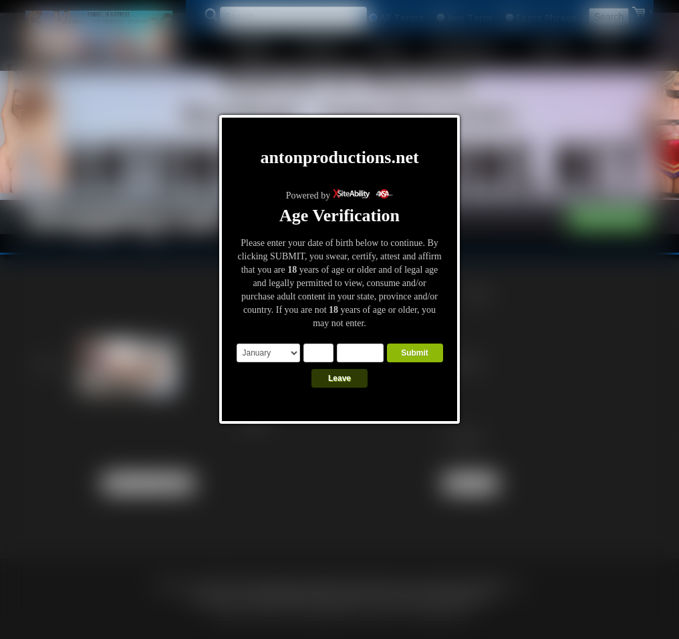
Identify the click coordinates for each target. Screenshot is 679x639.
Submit (414, 353)
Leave (339, 378)
